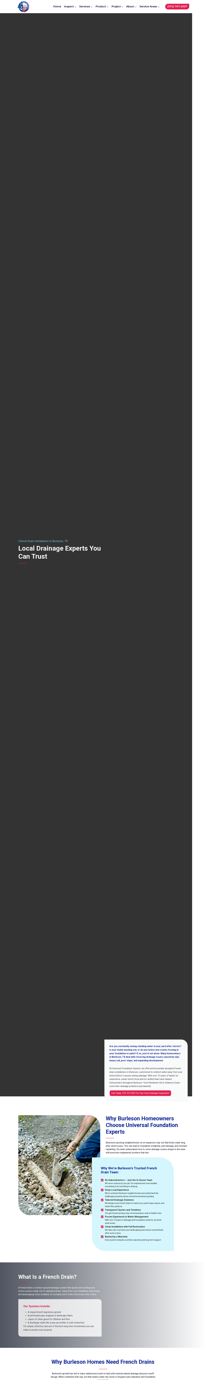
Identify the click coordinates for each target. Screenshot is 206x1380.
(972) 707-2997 (177, 6)
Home (57, 6)
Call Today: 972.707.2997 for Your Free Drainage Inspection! (140, 1093)
